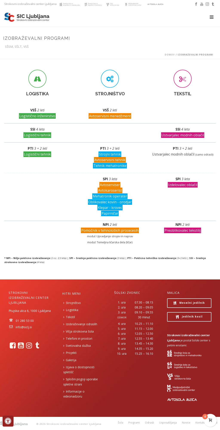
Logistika (70, 310)
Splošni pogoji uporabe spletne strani (80, 381)
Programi (134, 424)
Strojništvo (72, 303)
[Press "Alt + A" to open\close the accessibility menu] (8, 421)
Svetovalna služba (77, 346)
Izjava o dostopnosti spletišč (78, 369)
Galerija (69, 360)
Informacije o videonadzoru (74, 393)
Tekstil (69, 317)
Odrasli (149, 424)
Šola (120, 424)
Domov (170, 54)
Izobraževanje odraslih (80, 324)
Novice (186, 424)
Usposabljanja (168, 424)
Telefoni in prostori (77, 338)
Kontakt (200, 424)
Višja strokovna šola (78, 331)
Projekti (70, 353)
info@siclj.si (24, 327)
